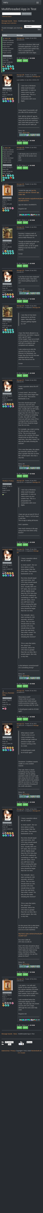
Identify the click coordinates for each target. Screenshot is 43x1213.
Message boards (7, 21)
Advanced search (7, 16)
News (15, 21)
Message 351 (20, 979)
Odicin (6, 184)
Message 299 (20, 147)
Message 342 (20, 809)
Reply (19, 60)
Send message (7, 56)
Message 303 (20, 270)
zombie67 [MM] (7, 75)
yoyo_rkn (8, 38)
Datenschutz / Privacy (8, 1051)
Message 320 (20, 690)
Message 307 (20, 380)
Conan (6, 227)
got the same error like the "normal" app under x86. (28, 192)
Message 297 (20, 38)
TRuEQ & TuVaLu (8, 481)
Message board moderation (9, 23)
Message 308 (20, 480)
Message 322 (20, 723)
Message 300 (20, 184)
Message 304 (20, 306)
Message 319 (20, 549)
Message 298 (20, 75)
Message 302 (20, 227)
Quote (25, 60)
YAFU (5, 3)
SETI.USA (26, 133)
